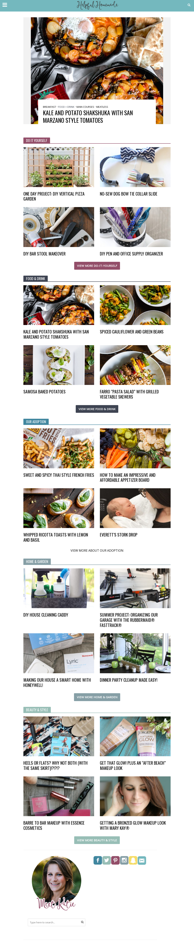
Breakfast (49, 106)
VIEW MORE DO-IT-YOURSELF (97, 266)
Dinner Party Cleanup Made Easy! (128, 680)
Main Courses (85, 106)
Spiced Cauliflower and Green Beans (132, 331)
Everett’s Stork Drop (118, 534)
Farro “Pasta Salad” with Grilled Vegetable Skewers (129, 394)
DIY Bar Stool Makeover (44, 253)
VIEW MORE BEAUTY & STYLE (97, 840)
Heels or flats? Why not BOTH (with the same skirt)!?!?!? (55, 765)
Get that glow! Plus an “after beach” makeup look (133, 765)
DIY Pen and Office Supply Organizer (131, 253)
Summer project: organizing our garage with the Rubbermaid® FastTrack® (129, 620)
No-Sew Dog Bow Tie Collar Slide (128, 193)
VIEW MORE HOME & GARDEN (97, 697)
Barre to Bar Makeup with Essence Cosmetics (54, 825)
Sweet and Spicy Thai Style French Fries (58, 475)
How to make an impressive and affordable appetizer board (127, 477)
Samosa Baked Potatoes (44, 391)
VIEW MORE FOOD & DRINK (97, 409)
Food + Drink (66, 106)
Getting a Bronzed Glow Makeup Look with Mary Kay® (133, 825)
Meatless (102, 106)
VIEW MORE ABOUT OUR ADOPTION (97, 551)
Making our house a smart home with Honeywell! (57, 682)
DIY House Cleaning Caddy (45, 615)
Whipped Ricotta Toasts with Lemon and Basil (55, 537)
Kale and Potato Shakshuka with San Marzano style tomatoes (88, 116)
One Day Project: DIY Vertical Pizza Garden (54, 196)
